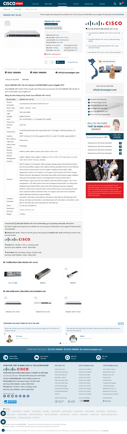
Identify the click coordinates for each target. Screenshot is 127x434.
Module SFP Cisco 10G (110, 391)
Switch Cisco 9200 (85, 386)
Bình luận (26, 79)
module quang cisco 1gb (10, 417)
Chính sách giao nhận (61, 380)
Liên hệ (102, 4)
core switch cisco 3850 (9, 414)
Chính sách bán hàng (61, 372)
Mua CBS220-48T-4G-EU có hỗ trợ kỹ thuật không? (104, 52)
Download (89, 4)
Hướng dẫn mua (72, 62)
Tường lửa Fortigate (109, 383)
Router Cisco (107, 377)
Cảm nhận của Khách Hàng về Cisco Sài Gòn (21, 323)
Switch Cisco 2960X (85, 369)
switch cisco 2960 (55, 411)
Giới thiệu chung (60, 369)
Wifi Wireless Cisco (109, 372)
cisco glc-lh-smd (94, 414)
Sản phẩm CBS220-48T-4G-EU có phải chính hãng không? (104, 40)
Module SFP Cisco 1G (109, 388)
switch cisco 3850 (100, 411)
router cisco (75, 414)
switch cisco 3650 (89, 411)
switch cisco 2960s (111, 411)
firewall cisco (36, 417)
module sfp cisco (84, 414)
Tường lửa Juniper (108, 386)
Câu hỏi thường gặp (61, 386)
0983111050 (30, 384)
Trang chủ (34, 4)
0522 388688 (14, 72)
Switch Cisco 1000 (84, 383)
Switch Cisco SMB (84, 375)
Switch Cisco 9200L (85, 388)
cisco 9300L (46, 411)
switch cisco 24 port (64, 414)
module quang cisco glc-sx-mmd (109, 414)
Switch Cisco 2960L (85, 372)
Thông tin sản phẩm (12, 79)
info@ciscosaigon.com (68, 72)
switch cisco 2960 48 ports (51, 414)
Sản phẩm (62, 4)
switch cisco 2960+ (22, 414)
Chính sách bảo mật (61, 375)
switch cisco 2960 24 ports (35, 414)
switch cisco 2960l (78, 411)
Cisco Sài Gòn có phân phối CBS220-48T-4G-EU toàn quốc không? (104, 47)
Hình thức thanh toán (61, 383)
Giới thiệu (48, 4)
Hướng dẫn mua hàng (61, 388)
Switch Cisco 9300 (85, 391)
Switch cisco (7, 411)
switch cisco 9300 (36, 411)
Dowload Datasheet (61, 391)
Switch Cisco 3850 (85, 380)
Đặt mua (60, 62)
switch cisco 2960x (66, 411)
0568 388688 (39, 72)
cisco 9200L (27, 411)
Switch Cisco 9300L (85, 394)
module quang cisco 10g (25, 417)
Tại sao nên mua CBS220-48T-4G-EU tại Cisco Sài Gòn (104, 34)
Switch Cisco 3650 (85, 377)
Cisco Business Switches (110, 394)
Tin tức (76, 4)
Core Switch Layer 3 (109, 369)
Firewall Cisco (107, 380)
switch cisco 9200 (17, 411)
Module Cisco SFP (108, 375)
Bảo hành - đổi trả (60, 377)
